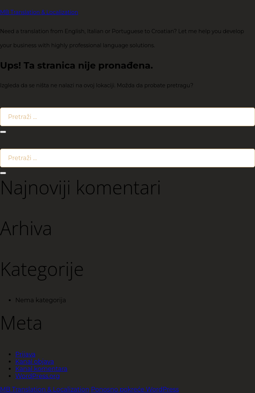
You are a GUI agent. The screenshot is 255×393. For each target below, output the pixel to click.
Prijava (25, 354)
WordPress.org (37, 376)
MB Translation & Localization (39, 12)
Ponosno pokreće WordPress (135, 389)
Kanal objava (34, 361)
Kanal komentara (41, 368)
